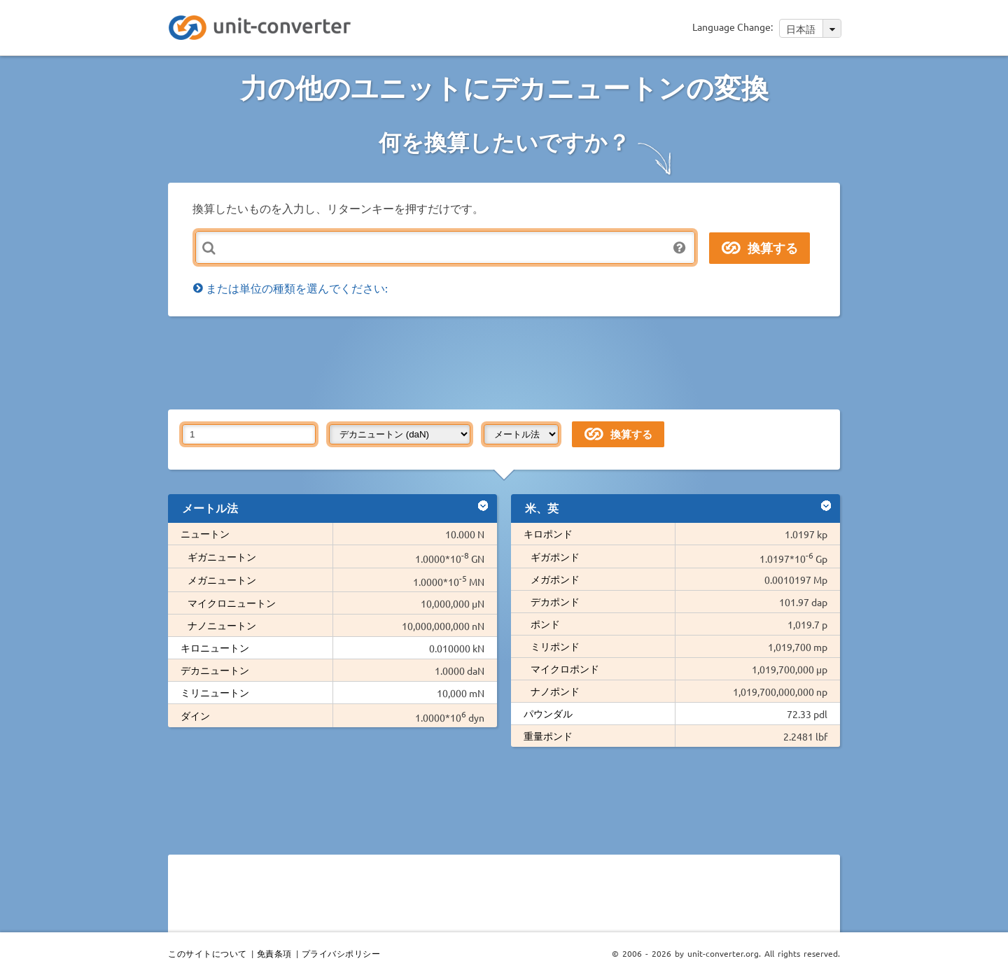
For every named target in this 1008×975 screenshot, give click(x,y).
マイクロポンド (565, 668)
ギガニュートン (222, 556)
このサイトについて (207, 953)
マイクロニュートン (232, 602)
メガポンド (555, 579)
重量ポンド (548, 735)
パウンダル (548, 713)
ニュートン (205, 533)
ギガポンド (555, 556)
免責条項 (274, 953)
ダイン (195, 715)
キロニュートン (215, 647)
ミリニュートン (215, 692)
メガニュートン (222, 579)
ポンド (545, 623)
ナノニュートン (222, 625)
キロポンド (548, 533)
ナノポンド (555, 691)
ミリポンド (555, 646)
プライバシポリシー (341, 953)
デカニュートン (215, 670)
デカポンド (555, 601)
